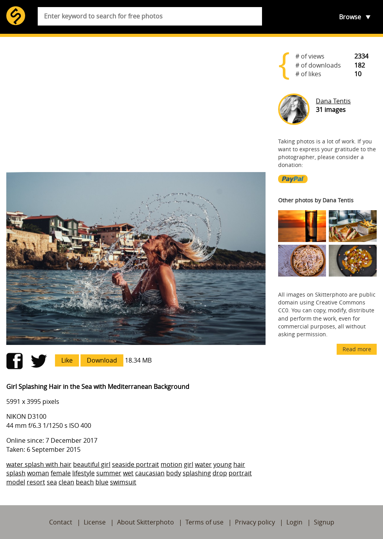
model (15, 482)
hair (239, 464)
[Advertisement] (136, 105)
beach (85, 482)
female (61, 473)
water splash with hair (38, 464)
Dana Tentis (333, 101)
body (173, 473)
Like (67, 360)
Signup (324, 522)
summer (108, 473)
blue (101, 482)
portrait (240, 473)
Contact (60, 522)
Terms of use (204, 522)
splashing (197, 473)
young (222, 464)
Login (294, 522)
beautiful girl (91, 464)
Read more (357, 349)
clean (66, 482)
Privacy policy (255, 522)
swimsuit (123, 482)
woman (38, 473)
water (203, 464)
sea (52, 482)
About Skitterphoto (145, 522)
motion (171, 464)
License (95, 522)
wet (128, 473)
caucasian (150, 473)
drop (220, 473)
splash (16, 473)
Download (102, 360)
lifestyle (83, 473)
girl (188, 464)
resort (36, 482)
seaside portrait (135, 464)
